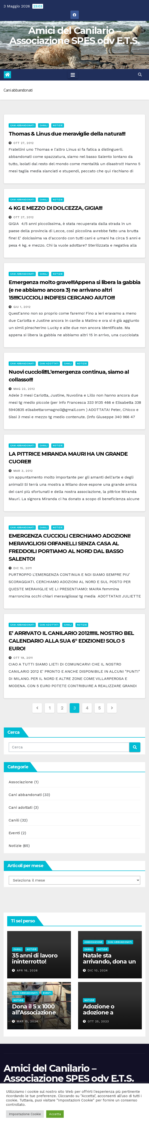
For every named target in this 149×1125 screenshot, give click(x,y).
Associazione (21, 782)
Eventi (14, 833)
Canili (43, 125)
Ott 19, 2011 (23, 657)
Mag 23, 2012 (24, 389)
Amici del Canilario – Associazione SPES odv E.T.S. (74, 35)
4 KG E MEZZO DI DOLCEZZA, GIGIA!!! (55, 208)
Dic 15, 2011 (22, 568)
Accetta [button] (55, 1114)
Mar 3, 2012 (23, 470)
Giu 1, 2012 (22, 307)
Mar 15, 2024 (27, 1021)
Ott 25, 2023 (98, 1021)
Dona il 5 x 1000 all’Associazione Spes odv (34, 1012)
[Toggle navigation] (73, 75)
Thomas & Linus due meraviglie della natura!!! (67, 134)
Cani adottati (49, 363)
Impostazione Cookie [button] (25, 1114)
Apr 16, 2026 (27, 970)
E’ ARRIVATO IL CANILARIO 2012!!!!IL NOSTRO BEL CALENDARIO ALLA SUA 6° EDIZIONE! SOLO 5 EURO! (71, 641)
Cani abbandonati (22, 125)
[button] (139, 75)
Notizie (58, 125)
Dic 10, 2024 (98, 970)
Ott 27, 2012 (23, 143)
